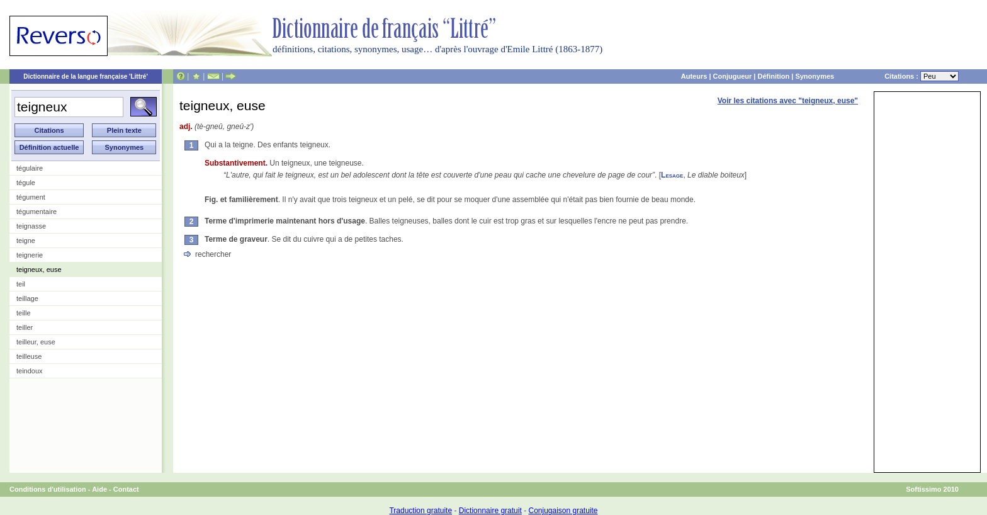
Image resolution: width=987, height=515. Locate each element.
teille (23, 313)
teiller (24, 327)
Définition (773, 76)
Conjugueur (732, 76)
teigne (25, 240)
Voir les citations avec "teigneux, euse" (788, 100)
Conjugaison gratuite (562, 510)
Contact (126, 489)
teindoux (29, 371)
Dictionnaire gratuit (490, 510)
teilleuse (29, 356)
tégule (25, 182)
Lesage (672, 175)
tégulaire (29, 168)
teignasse (31, 226)
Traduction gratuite (420, 510)
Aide (99, 489)
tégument (30, 197)
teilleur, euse (35, 342)
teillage (27, 298)
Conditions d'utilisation (47, 489)
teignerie (29, 255)
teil (20, 284)
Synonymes (814, 76)
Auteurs (694, 76)
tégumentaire (36, 211)
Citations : (921, 76)
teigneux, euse (39, 269)
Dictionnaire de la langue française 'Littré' (85, 76)
